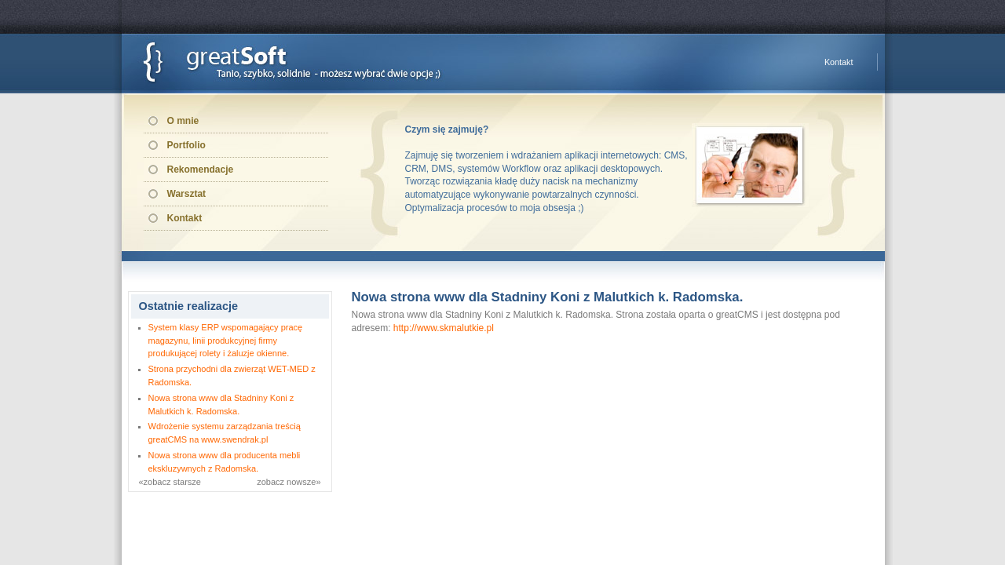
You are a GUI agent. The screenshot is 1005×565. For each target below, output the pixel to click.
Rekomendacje (200, 169)
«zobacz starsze (170, 482)
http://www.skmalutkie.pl (443, 328)
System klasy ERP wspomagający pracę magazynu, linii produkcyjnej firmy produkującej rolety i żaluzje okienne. (225, 341)
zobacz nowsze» (288, 482)
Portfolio (186, 145)
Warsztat (186, 193)
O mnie (183, 120)
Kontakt (838, 62)
